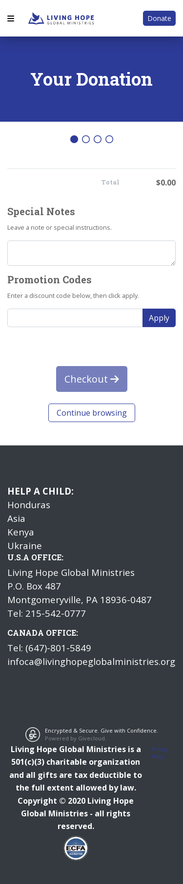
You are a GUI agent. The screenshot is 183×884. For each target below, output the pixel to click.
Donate (159, 18)
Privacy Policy (160, 753)
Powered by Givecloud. (75, 738)
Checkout (91, 379)
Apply (159, 318)
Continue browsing (92, 412)
